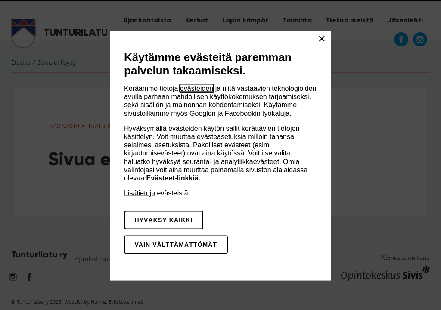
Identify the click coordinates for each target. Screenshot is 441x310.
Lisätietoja (139, 193)
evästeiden (196, 88)
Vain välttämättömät (175, 244)
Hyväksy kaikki (163, 220)
